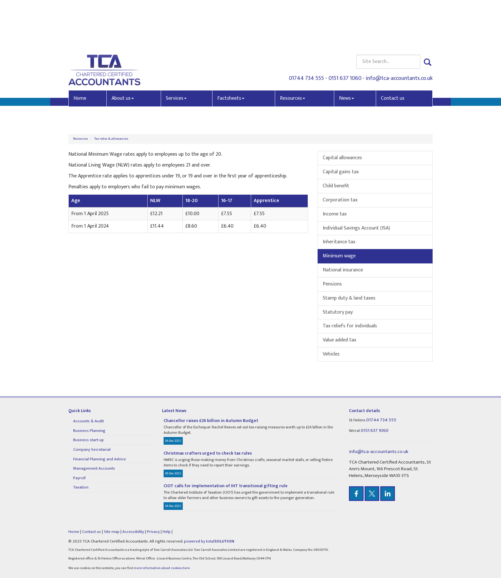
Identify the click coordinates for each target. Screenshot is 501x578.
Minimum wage (339, 256)
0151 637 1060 (344, 30)
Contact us (393, 50)
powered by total (209, 541)
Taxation (81, 487)
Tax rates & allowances (111, 139)
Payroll (79, 477)
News (346, 50)
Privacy (153, 531)
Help (167, 531)
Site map (111, 531)
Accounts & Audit (88, 421)
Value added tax (339, 340)
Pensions (332, 284)
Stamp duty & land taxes (349, 298)
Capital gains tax (341, 172)
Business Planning (89, 430)
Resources (292, 50)
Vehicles (331, 354)
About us (123, 50)
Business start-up (88, 439)
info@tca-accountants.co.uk (399, 30)
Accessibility (133, 531)
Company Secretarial (92, 449)
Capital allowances (342, 157)
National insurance (343, 270)
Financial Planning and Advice (99, 459)
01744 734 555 (306, 30)
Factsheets (230, 50)
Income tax (335, 214)
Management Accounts (94, 468)
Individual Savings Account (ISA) (356, 228)
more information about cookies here (162, 568)
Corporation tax (340, 200)
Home (79, 50)
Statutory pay (338, 312)
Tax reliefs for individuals (350, 326)
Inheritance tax (339, 242)
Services (176, 50)
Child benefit (336, 186)
